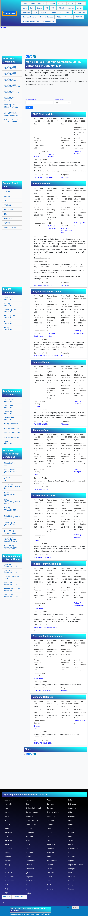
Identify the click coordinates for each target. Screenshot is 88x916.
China (36, 475)
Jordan (28, 844)
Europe (43, 12)
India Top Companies (12, 433)
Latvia (28, 848)
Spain (49, 881)
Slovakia (50, 877)
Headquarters (59, 100)
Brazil (7, 808)
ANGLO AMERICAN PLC (44, 285)
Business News (49, 21)
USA (53, 8)
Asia (35, 12)
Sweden (71, 881)
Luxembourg (73, 848)
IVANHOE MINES (41, 424)
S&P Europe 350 (10, 227)
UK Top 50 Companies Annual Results (11, 494)
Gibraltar (50, 828)
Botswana (72, 804)
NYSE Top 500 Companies (9, 316)
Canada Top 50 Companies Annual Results (11, 471)
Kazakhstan (51, 844)
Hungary (50, 832)
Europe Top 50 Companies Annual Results (11, 524)
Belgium (29, 804)
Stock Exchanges (46, 17)
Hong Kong (30, 832)
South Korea (30, 881)
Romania (50, 873)
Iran (48, 836)
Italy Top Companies (11, 437)
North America (65, 12)
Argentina (8, 800)
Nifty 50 (7, 214)
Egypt (70, 820)
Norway (7, 865)
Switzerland (9, 885)
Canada (61, 3)
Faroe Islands (31, 824)
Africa (79, 8)
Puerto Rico (9, 873)
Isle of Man (9, 840)
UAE (6, 889)
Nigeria (71, 861)
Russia (36, 156)
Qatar (28, 873)
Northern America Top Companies (12, 589)
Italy (31, 8)
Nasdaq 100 (8, 209)
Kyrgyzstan (9, 848)
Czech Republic (32, 820)
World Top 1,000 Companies (33, 3)
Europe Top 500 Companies (10, 310)
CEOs (59, 17)
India (25, 8)
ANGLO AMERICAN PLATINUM (46, 356)
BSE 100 (7, 196)
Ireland (71, 836)
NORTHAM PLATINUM (43, 691)
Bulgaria (50, 808)
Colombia (29, 816)
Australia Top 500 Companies (10, 298)
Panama (50, 865)
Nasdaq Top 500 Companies (10, 322)
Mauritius (8, 856)
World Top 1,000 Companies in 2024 (11, 67)
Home (3, 27)
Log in (4, 902)
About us (6, 897)
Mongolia (71, 856)
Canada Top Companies (8, 406)
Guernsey (8, 832)
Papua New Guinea (75, 865)
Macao (7, 852)
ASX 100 (7, 192)
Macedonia (30, 852)
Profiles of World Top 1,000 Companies (12, 120)
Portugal (71, 869)
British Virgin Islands (34, 808)
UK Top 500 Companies (8, 328)
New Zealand (52, 861)
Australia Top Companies (9, 400)
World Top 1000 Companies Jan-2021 (12, 92)
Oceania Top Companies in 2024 (11, 595)
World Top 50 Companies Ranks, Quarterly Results (11, 539)
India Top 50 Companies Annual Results (11, 479)
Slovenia (71, 877)
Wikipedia (65, 177)
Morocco (8, 861)
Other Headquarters (66, 8)
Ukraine (50, 889)
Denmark (50, 820)
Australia (51, 3)
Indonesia (29, 836)
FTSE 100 (7, 205)
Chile (70, 812)
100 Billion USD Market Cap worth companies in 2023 (11, 113)
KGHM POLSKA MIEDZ (43, 558)
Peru (6, 869)
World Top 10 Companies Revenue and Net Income (11, 532)
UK (46, 8)
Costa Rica (51, 816)
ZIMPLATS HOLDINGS (43, 743)
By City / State (79, 12)
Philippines (30, 869)
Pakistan (29, 865)
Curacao (71, 816)
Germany (80, 3)
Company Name (32, 100)
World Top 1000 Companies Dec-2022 (12, 80)
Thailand (50, 885)
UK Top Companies (11, 424)
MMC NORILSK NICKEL (44, 177)
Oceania (53, 12)
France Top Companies (8, 412)
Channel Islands (53, 812)
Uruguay (71, 889)
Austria (49, 800)
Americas (26, 12)
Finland (50, 824)
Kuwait (70, 844)
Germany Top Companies (9, 418)
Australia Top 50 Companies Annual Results (11, 463)
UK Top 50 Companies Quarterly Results (12, 501)
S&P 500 (79, 17)
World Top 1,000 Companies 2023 (10, 73)
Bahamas (71, 800)
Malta (70, 852)
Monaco (50, 856)
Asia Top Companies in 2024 (11, 577)
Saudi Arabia (9, 877)
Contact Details (19, 897)
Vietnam (29, 893)
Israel (28, 840)
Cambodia (72, 808)
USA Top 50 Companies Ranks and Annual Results (11, 509)
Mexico (28, 856)
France (70, 3)
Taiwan (28, 885)
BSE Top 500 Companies (9, 304)
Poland (36, 540)
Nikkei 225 (8, 218)
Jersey (7, 844)
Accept (67, 907)
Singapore (30, 877)
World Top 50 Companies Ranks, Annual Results (11, 547)
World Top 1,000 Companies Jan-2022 (12, 86)
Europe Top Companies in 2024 (11, 583)
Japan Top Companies (8, 442)
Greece (71, 828)
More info (46, 914)
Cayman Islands (32, 812)
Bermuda (50, 804)
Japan (39, 8)
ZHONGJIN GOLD (41, 489)
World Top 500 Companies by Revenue (9, 98)
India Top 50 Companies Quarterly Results (12, 486)
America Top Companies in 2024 (11, 571)
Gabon (7, 828)
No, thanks (75, 907)
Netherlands (30, 861)
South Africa (38, 336)
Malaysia (50, 852)
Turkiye (71, 885)
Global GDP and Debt (31, 21)
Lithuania (50, 848)
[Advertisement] (45, 42)
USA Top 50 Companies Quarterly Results (12, 516)
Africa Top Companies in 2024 (11, 565)
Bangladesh (9, 804)
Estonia (7, 824)
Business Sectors (29, 17)
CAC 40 (7, 200)
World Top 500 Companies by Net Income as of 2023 (11, 106)
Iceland (71, 832)
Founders (68, 17)
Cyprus (7, 820)
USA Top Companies (11, 428)
